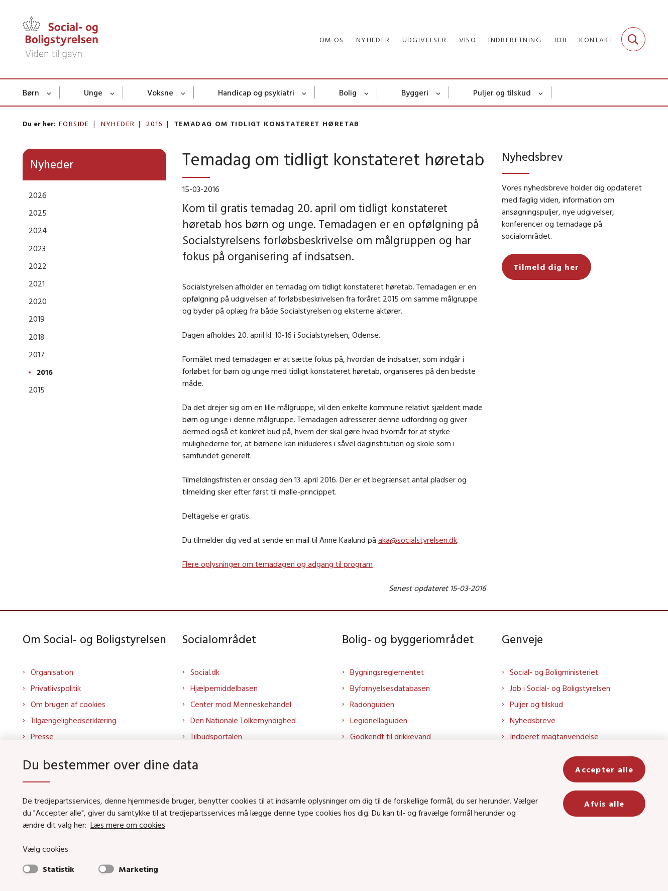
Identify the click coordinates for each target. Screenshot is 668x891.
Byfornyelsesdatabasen (390, 688)
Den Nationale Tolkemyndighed (243, 720)
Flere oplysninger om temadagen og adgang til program (277, 564)
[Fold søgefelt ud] (633, 39)
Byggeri (414, 92)
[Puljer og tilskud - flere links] (541, 92)
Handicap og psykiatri (256, 92)
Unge (93, 92)
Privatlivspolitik (56, 688)
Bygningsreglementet (387, 672)
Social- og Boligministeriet (554, 672)
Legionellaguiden (378, 720)
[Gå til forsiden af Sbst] (60, 39)
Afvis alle (604, 804)
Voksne (160, 92)
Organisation (52, 672)
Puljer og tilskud (502, 92)
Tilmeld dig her (546, 267)
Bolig (348, 92)
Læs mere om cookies (127, 825)
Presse (42, 736)
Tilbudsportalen (216, 736)
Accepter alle (604, 769)
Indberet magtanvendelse (554, 736)
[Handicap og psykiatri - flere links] (304, 92)
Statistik (58, 869)
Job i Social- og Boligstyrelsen (560, 688)
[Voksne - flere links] (183, 92)
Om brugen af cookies (68, 704)
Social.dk (204, 672)
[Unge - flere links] (112, 92)
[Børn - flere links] (49, 92)
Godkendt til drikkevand (390, 736)
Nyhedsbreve (532, 720)
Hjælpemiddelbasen (224, 688)
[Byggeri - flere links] (438, 92)
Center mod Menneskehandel (240, 704)
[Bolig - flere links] (367, 92)
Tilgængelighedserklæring (74, 720)
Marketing (138, 869)
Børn (31, 92)
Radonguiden (372, 704)
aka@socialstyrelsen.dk (417, 540)
